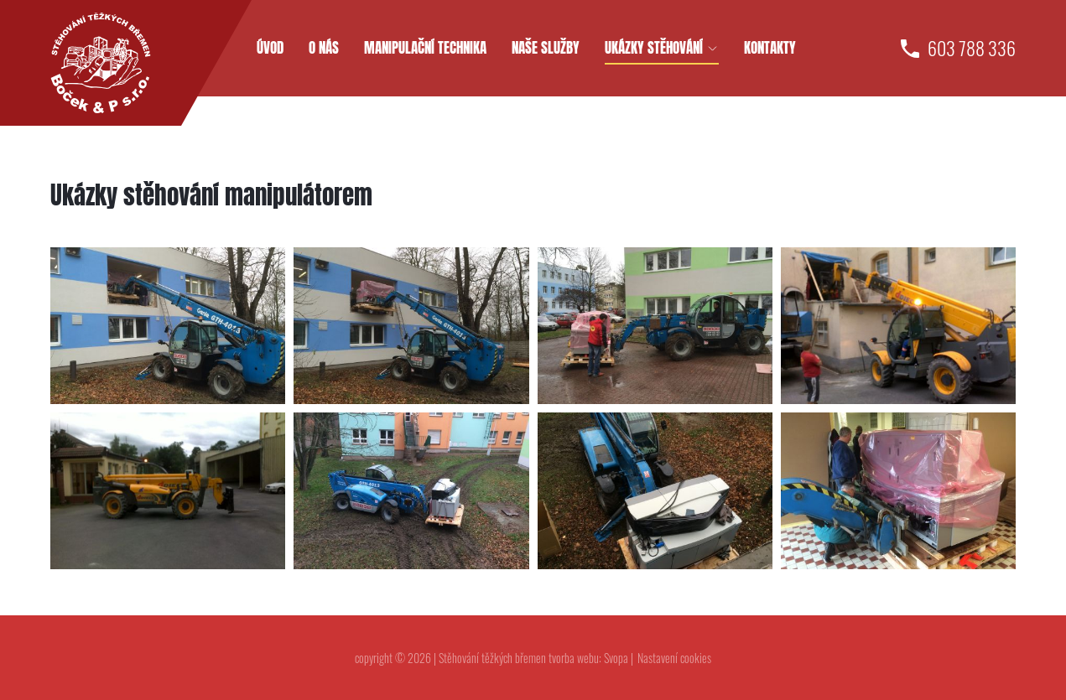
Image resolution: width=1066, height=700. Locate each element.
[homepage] (100, 63)
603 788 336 (972, 47)
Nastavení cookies (674, 657)
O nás (324, 48)
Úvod (270, 48)
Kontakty (770, 48)
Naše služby (546, 48)
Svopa (616, 657)
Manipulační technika (425, 48)
